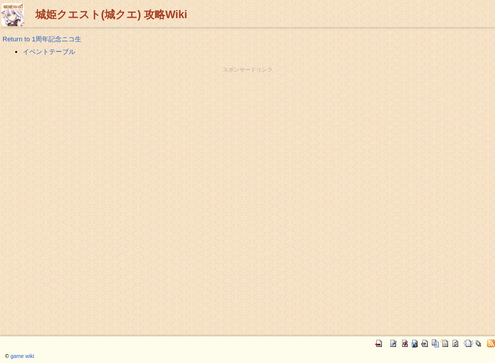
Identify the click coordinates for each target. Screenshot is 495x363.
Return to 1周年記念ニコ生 (42, 39)
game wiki (22, 356)
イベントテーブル (49, 51)
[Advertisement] (247, 96)
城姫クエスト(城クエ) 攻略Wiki (111, 15)
